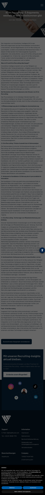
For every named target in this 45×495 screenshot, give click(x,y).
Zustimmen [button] (33, 487)
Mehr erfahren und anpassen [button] (22, 491)
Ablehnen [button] (12, 487)
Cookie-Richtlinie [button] (20, 473)
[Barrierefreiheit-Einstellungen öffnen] (42, 250)
